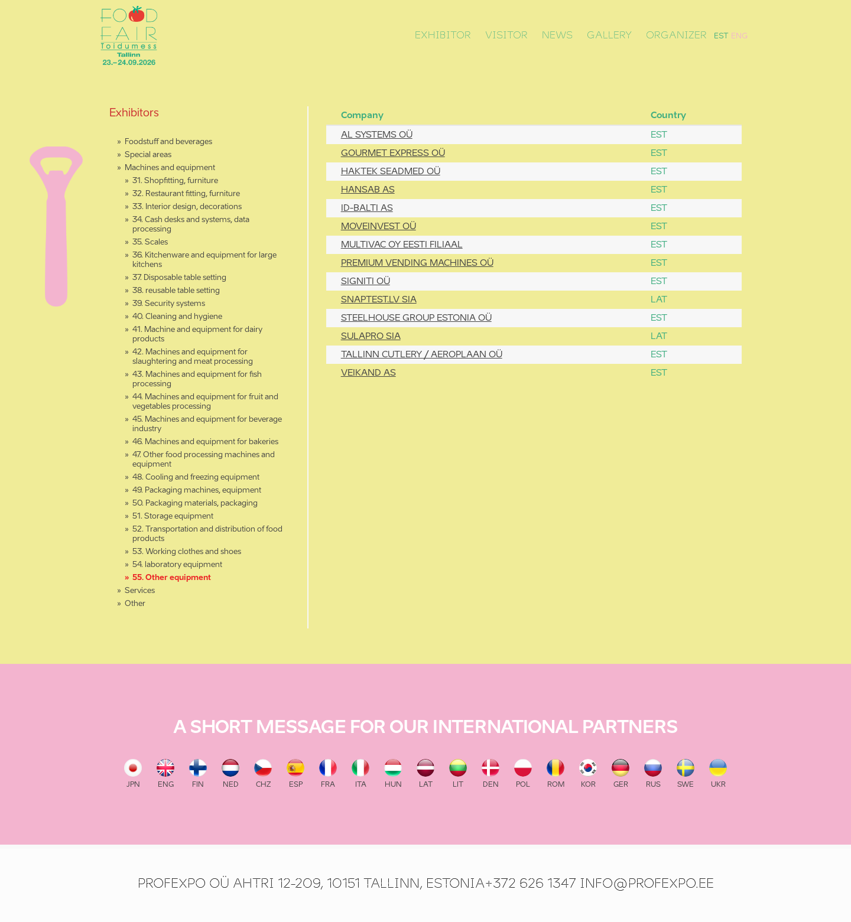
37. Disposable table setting (179, 278)
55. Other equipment (171, 578)
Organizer (676, 35)
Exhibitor (443, 35)
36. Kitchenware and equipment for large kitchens (204, 260)
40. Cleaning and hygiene (177, 317)
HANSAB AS (368, 189)
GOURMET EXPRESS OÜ (393, 153)
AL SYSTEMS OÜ (376, 135)
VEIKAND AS (368, 373)
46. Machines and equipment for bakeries (205, 442)
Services (140, 591)
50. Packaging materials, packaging (195, 503)
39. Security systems (168, 304)
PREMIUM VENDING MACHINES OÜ (417, 263)
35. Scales (150, 242)
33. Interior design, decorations (187, 207)
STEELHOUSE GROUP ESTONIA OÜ (416, 318)
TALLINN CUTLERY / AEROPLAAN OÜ (421, 354)
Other (135, 604)
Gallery (609, 35)
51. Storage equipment (172, 516)
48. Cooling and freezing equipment (195, 477)
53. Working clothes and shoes (186, 552)
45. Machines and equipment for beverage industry (207, 424)
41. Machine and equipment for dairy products (197, 334)
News (557, 35)
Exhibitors (134, 113)
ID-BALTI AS (367, 208)
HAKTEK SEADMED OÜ (390, 171)
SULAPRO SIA (371, 336)
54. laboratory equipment (177, 565)
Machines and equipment (170, 168)
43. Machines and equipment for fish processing (197, 379)
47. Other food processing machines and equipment (203, 459)
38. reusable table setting (176, 291)
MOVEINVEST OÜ (378, 226)
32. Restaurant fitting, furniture (186, 194)
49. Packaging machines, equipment (196, 490)
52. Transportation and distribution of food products (207, 534)
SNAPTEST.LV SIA (379, 299)
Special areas (148, 155)
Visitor (506, 35)
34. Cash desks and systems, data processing (190, 224)
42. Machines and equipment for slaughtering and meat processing (192, 357)
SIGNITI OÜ (365, 281)
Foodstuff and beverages (168, 142)
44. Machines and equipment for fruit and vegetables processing (205, 401)
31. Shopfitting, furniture (175, 181)
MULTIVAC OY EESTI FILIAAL (402, 244)
